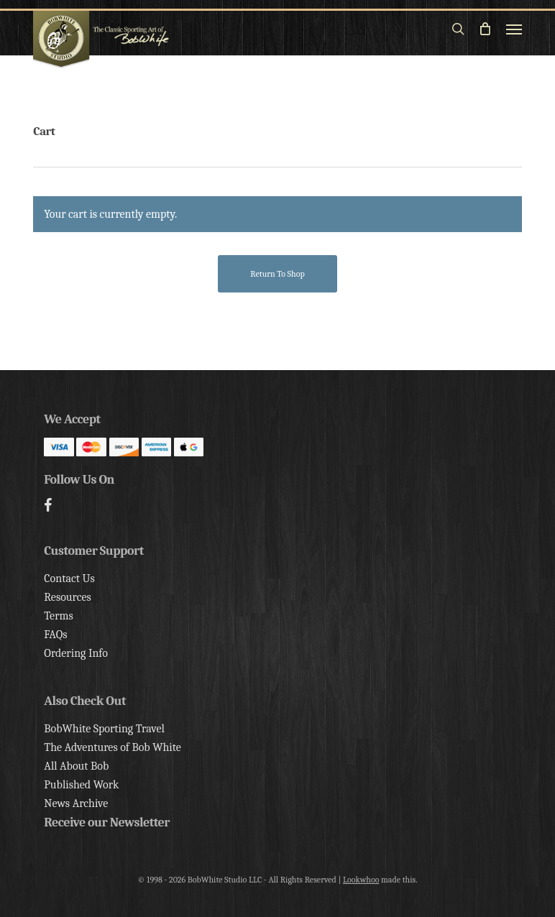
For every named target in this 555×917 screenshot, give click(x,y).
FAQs (55, 634)
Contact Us (69, 578)
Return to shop (277, 274)
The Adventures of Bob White (112, 747)
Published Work (81, 784)
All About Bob (76, 766)
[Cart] (485, 29)
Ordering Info (76, 653)
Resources (67, 597)
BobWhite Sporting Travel (104, 728)
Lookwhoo (361, 880)
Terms (58, 615)
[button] (514, 29)
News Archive (76, 803)
